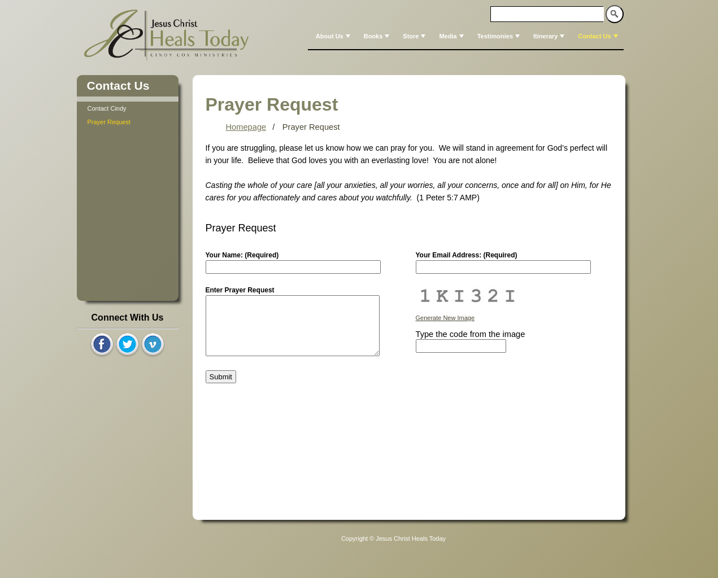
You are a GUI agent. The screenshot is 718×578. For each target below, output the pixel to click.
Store (415, 36)
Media (452, 36)
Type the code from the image (470, 334)
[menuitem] (332, 36)
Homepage (246, 127)
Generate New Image (445, 317)
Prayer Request (109, 122)
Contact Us (599, 36)
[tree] (128, 115)
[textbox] (547, 14)
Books (378, 36)
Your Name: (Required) (242, 255)
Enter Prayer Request (240, 290)
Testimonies (499, 36)
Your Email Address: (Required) (466, 255)
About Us (334, 36)
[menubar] (466, 36)
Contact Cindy (107, 108)
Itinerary (550, 36)
